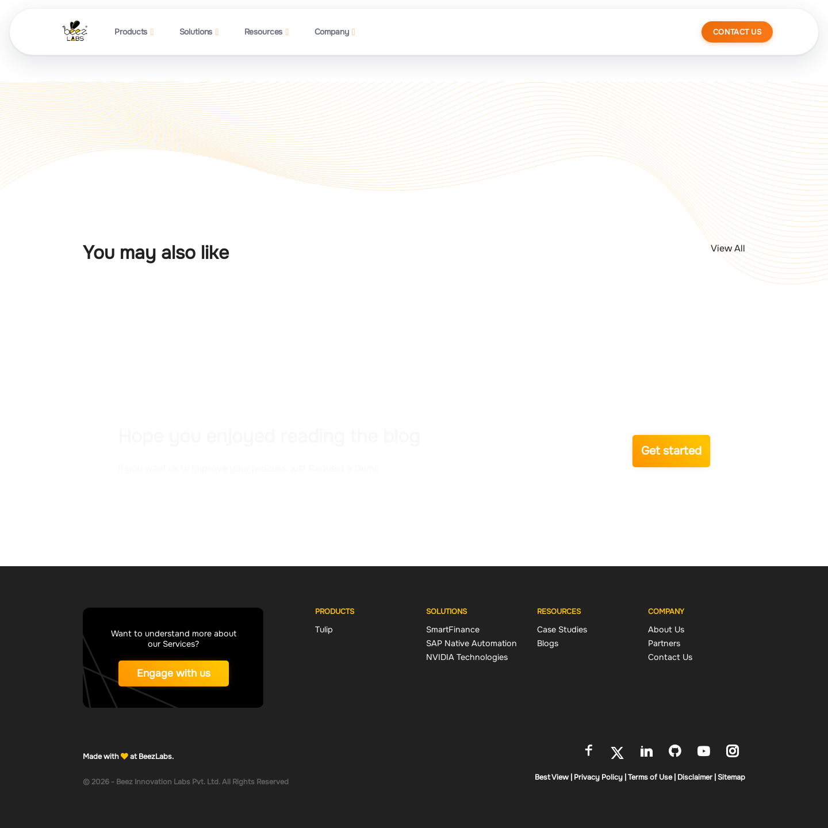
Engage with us (173, 673)
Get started (671, 451)
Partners (664, 643)
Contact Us (737, 32)
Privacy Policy (600, 777)
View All (728, 248)
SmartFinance (453, 629)
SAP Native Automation (471, 643)
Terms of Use (652, 777)
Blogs (547, 643)
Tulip (324, 629)
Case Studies (562, 629)
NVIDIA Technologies (467, 657)
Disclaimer (696, 777)
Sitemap (731, 777)
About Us (666, 629)
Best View (553, 777)
